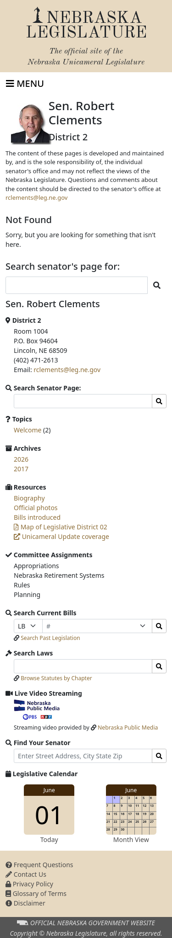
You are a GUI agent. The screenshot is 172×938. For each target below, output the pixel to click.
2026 (21, 459)
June (49, 790)
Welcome (27, 430)
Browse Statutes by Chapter (56, 678)
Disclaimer (25, 903)
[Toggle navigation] (25, 83)
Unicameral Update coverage (61, 536)
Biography (29, 498)
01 (49, 814)
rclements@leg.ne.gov (36, 197)
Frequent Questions (39, 864)
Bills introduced (37, 517)
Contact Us (26, 874)
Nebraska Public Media (128, 727)
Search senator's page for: (63, 266)
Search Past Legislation (50, 638)
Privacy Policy (29, 883)
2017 (21, 468)
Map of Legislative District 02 (60, 526)
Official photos (36, 507)
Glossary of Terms (36, 893)
